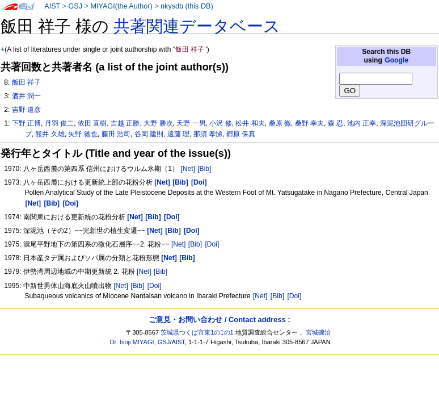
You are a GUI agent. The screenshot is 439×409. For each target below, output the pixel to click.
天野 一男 (190, 123)
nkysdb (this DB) (187, 6)
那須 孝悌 (207, 134)
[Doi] (212, 244)
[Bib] (204, 169)
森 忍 (335, 123)
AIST (52, 6)
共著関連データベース (196, 26)
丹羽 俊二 (59, 123)
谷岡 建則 (148, 134)
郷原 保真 (240, 134)
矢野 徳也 (82, 134)
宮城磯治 (318, 332)
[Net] (187, 169)
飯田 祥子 (26, 82)
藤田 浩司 (116, 134)
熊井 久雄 (49, 134)
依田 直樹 (92, 123)
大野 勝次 (157, 123)
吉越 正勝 (125, 123)
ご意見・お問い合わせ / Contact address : (219, 319)
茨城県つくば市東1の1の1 (197, 332)
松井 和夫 (249, 123)
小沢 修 (220, 123)
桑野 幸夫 (309, 123)
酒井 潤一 (26, 96)
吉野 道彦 (26, 110)
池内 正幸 (361, 123)
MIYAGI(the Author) (121, 6)
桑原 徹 (280, 123)
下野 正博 (26, 123)
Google (396, 60)
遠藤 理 (178, 134)
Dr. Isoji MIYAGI (132, 342)
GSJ (75, 6)
